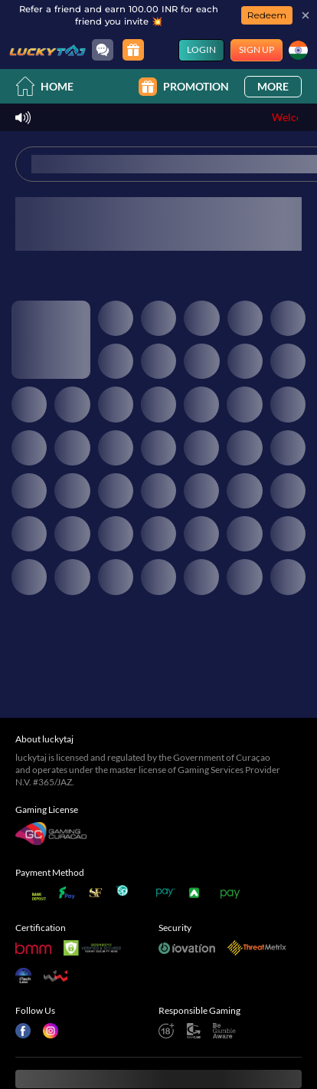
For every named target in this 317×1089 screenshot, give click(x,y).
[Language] (298, 50)
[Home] (47, 50)
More (273, 86)
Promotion (184, 86)
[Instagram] (50, 943)
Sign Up (256, 49)
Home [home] (44, 86)
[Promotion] (133, 50)
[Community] (102, 50)
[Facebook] (23, 943)
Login (201, 49)
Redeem (266, 15)
